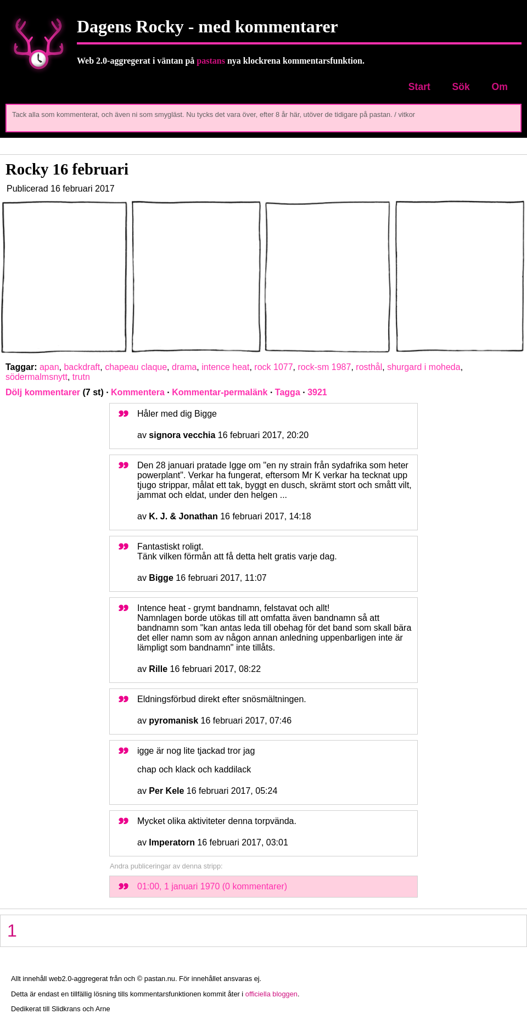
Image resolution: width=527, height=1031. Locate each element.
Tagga (287, 392)
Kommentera (138, 392)
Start (419, 86)
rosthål (369, 367)
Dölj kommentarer (42, 392)
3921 (317, 392)
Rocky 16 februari (66, 169)
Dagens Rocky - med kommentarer (207, 26)
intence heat (225, 367)
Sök (461, 86)
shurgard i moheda (423, 367)
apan (49, 367)
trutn (81, 377)
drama (184, 367)
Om (499, 86)
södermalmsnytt (36, 377)
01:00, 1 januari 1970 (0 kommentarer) (212, 886)
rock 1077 (273, 367)
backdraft (82, 367)
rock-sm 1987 (324, 367)
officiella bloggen (271, 994)
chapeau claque (136, 367)
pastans (211, 60)
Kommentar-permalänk (219, 392)
